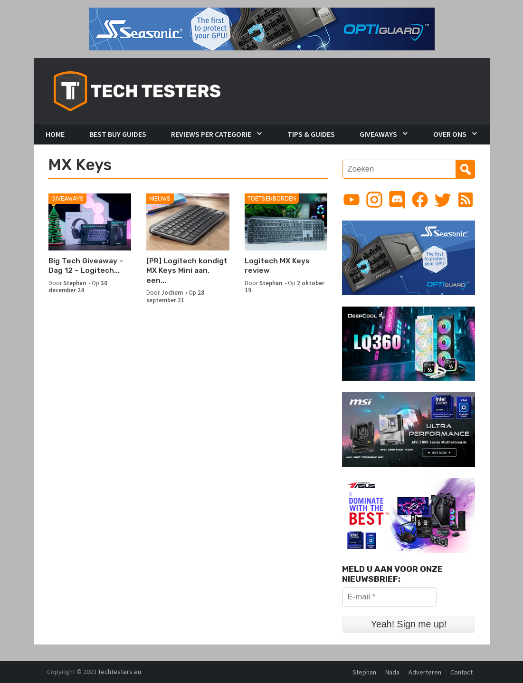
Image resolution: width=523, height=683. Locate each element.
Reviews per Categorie (211, 134)
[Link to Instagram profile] (374, 199)
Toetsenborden (271, 198)
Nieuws (160, 198)
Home (55, 134)
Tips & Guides (311, 134)
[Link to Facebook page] (419, 199)
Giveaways (378, 134)
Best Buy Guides (117, 134)
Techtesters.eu (119, 671)
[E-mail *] (389, 596)
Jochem (172, 292)
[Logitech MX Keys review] (286, 221)
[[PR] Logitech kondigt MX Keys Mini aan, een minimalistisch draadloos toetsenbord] (187, 221)
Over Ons (449, 134)
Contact (461, 672)
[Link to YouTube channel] (351, 199)
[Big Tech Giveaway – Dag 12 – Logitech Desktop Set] (90, 221)
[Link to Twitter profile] (442, 199)
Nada (392, 672)
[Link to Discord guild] (397, 199)
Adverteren (425, 672)
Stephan (74, 283)
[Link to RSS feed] (465, 199)
